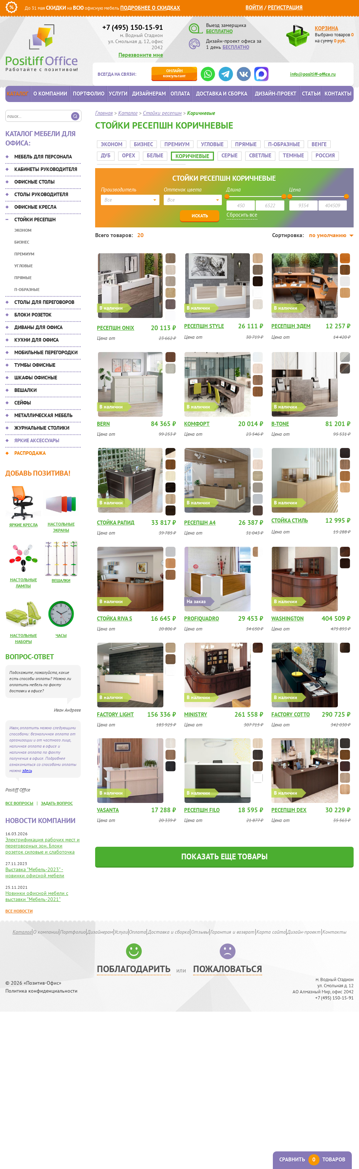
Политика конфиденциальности (41, 991)
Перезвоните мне (140, 54)
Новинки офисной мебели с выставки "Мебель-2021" (36, 896)
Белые (132, 152)
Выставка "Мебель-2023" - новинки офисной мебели (34, 872)
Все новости (19, 911)
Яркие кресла (23, 524)
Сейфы (22, 402)
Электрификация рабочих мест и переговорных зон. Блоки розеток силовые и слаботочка (42, 845)
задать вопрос (57, 803)
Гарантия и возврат (232, 932)
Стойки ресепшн (35, 219)
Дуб (341, 141)
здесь (27, 770)
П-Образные (26, 289)
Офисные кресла (35, 207)
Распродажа (30, 453)
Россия (302, 152)
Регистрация (285, 7)
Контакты (338, 93)
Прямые (23, 277)
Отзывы (200, 932)
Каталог (17, 93)
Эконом (23, 230)
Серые (207, 152)
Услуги (118, 93)
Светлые (237, 152)
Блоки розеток (33, 314)
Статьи (311, 93)
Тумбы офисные (34, 365)
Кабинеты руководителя (45, 169)
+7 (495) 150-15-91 (132, 27)
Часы (61, 635)
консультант (174, 73)
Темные (270, 152)
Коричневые (169, 153)
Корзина (326, 28)
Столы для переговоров (44, 302)
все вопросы (19, 803)
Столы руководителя (41, 194)
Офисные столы (34, 182)
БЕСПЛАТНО (219, 31)
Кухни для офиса (36, 340)
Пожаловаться (227, 969)
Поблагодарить (134, 969)
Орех (105, 152)
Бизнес (21, 242)
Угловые (23, 265)
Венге (317, 141)
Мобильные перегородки (46, 352)
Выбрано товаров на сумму (334, 38)
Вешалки (25, 390)
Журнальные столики (41, 428)
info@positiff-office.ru (313, 74)
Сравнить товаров (312, 1159)
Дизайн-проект (276, 93)
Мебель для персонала (43, 156)
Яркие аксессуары (36, 440)
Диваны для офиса (38, 327)
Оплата (180, 93)
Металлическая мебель (43, 415)
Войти (254, 7)
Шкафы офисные (35, 377)
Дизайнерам (149, 93)
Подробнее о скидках (150, 7)
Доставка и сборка (221, 93)
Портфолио (88, 93)
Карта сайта (271, 932)
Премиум (24, 254)
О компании (50, 93)
